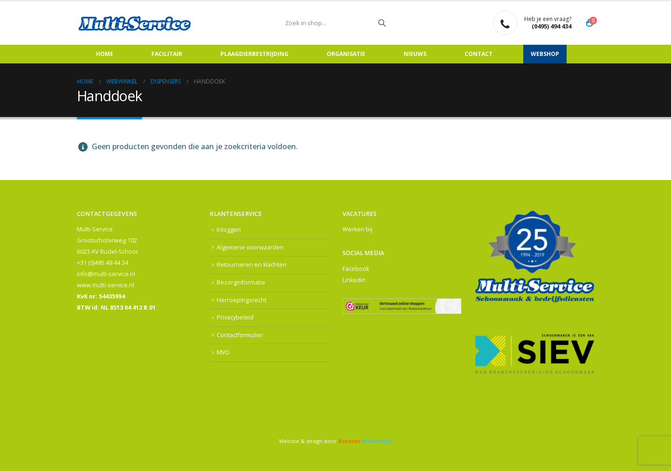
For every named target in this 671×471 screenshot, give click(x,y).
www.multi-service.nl (105, 285)
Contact (479, 54)
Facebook (355, 269)
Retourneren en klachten (252, 265)
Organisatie (346, 54)
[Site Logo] (135, 23)
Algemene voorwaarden (250, 247)
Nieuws (415, 54)
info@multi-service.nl (106, 274)
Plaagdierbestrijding (254, 54)
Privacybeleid (235, 317)
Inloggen (229, 230)
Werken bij (357, 229)
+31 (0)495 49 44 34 (102, 263)
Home (104, 54)
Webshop (545, 54)
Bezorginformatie (241, 282)
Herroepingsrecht (242, 300)
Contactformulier (240, 335)
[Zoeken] (382, 23)
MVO (223, 353)
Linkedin (354, 280)
